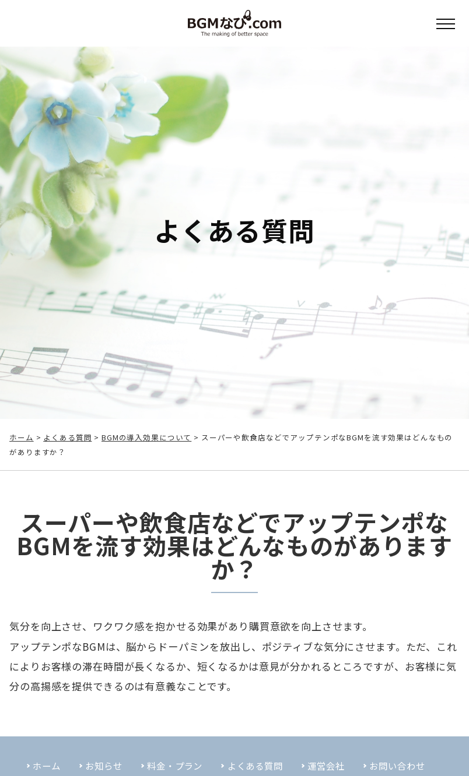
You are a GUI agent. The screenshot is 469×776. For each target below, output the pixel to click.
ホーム (21, 437)
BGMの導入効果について (147, 437)
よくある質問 (67, 437)
